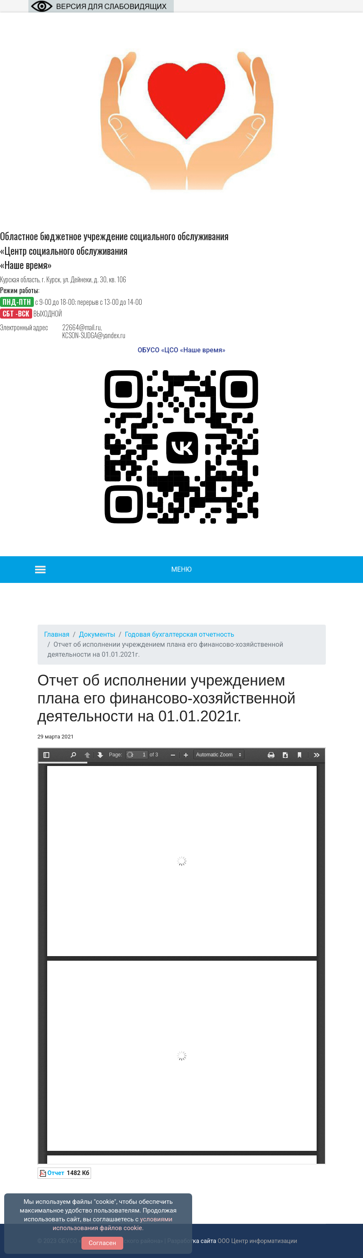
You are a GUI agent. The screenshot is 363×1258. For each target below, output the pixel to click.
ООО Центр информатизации (257, 1241)
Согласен (102, 1243)
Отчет (56, 1173)
